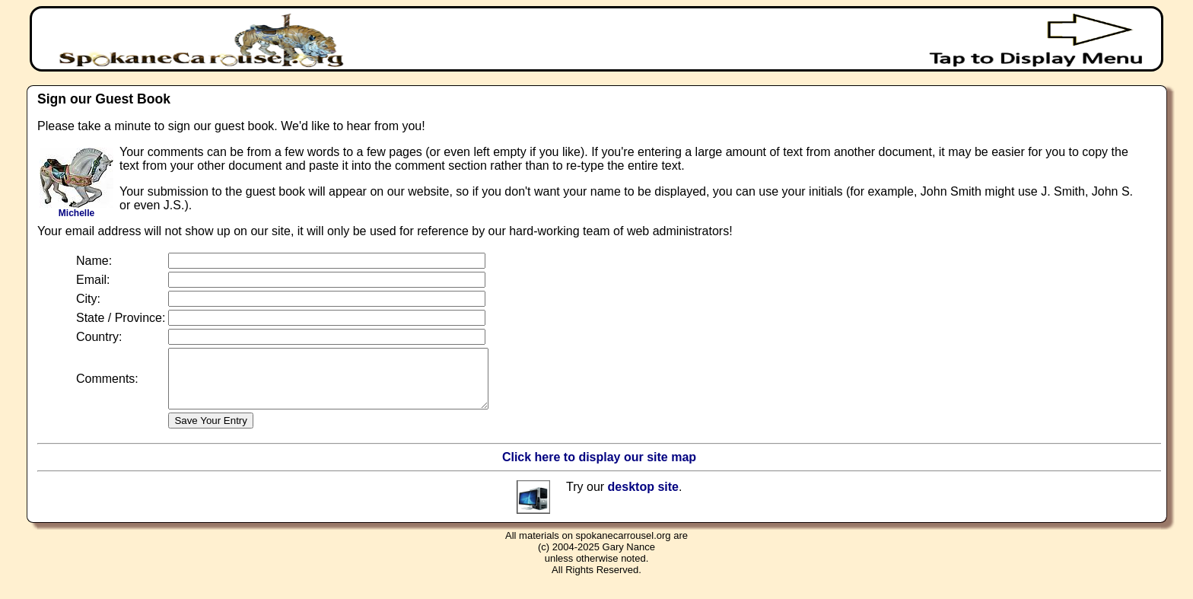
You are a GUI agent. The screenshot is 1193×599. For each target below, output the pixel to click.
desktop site (643, 498)
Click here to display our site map (599, 468)
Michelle (76, 208)
